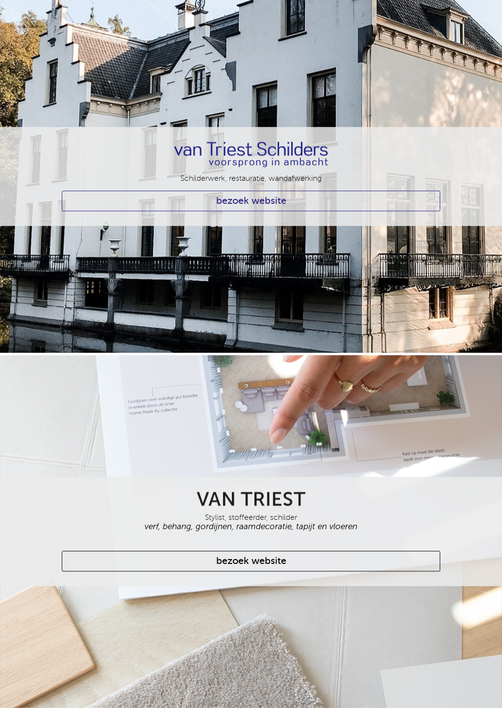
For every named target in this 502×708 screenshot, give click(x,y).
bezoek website (251, 200)
